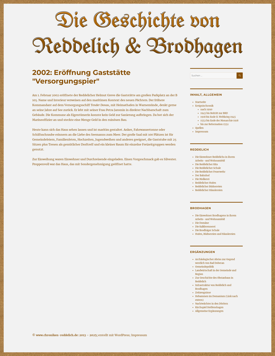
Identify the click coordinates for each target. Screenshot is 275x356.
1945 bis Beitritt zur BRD (214, 113)
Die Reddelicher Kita (206, 164)
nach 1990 (206, 109)
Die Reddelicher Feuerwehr (210, 171)
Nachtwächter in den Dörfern (211, 303)
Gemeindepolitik (204, 266)
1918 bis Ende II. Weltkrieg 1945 (218, 116)
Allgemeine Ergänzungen (209, 311)
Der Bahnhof (202, 175)
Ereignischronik (204, 105)
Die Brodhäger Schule (207, 230)
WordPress (122, 335)
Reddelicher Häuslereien (209, 190)
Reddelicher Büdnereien (208, 186)
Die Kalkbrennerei (205, 226)
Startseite (200, 102)
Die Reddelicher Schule (208, 168)
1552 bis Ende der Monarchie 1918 (219, 120)
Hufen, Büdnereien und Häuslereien (215, 234)
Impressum (201, 131)
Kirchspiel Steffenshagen (209, 307)
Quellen (199, 127)
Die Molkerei (202, 179)
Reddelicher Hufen (205, 182)
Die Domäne (202, 222)
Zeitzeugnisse (203, 292)
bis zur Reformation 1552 (214, 124)
